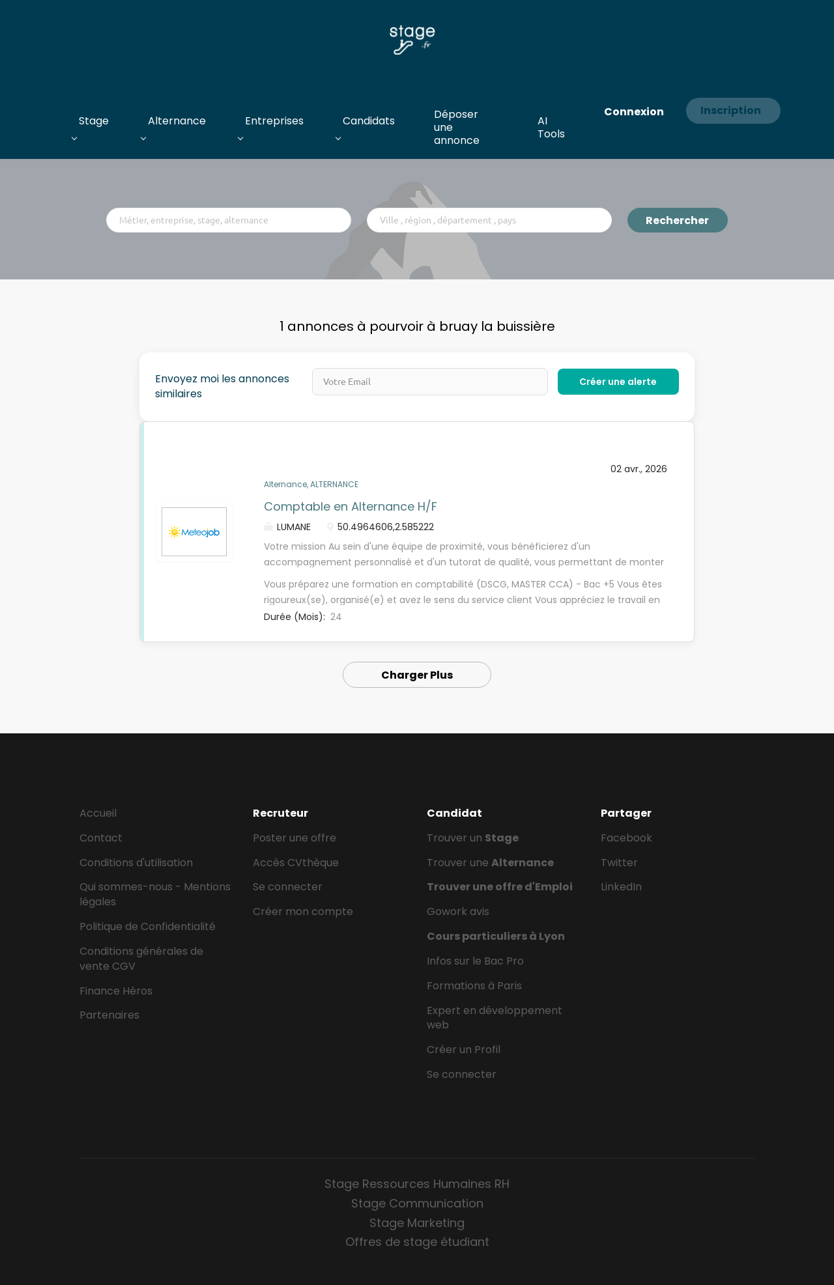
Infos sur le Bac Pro (475, 960)
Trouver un (473, 837)
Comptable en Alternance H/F (350, 506)
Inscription (730, 110)
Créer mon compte (303, 911)
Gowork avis (458, 911)
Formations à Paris (474, 985)
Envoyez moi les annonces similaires (222, 386)
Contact (100, 837)
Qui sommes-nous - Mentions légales (155, 894)
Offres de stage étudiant (417, 1242)
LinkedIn (621, 886)
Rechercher (677, 220)
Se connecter (288, 886)
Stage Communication (417, 1203)
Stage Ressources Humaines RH (417, 1184)
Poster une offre (294, 837)
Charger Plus (417, 675)
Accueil (98, 813)
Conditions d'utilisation (136, 862)
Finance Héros (115, 990)
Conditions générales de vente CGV (141, 959)
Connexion (634, 111)
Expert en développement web (494, 1018)
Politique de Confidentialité (147, 926)
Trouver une (490, 862)
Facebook (626, 837)
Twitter (619, 862)
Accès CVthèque (296, 862)
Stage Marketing (417, 1223)
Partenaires (109, 1015)
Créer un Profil (463, 1049)
